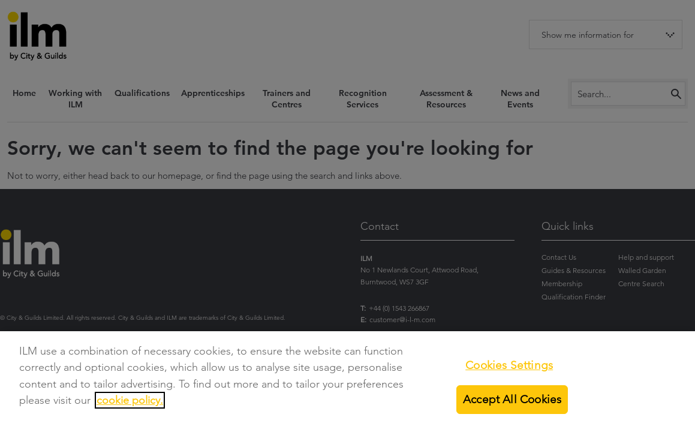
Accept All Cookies (512, 399)
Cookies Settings (509, 365)
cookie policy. (130, 400)
